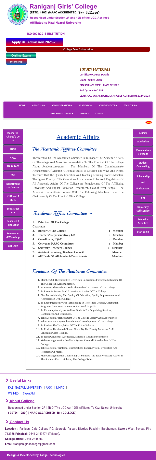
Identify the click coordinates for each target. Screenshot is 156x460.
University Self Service (143, 209)
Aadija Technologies (52, 455)
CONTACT (100, 113)
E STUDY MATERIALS (95, 69)
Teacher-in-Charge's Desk (13, 136)
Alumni (143, 133)
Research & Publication (13, 223)
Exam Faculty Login (91, 80)
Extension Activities (143, 221)
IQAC (13, 149)
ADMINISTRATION (61, 105)
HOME (22, 105)
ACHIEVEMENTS (108, 105)
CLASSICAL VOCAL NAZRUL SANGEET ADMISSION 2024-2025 (115, 95)
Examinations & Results (143, 152)
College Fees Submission (78, 49)
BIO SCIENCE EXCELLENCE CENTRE (99, 85)
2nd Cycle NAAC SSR (91, 90)
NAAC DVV (13, 166)
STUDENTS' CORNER (61, 113)
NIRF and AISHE (13, 198)
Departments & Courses (13, 185)
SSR (13, 175)
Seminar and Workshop (13, 235)
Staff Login (143, 232)
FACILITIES (130, 105)
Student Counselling (143, 164)
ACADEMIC (85, 105)
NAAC (13, 158)
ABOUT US (38, 105)
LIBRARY (84, 113)
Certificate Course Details (94, 74)
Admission (143, 141)
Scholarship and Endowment (143, 182)
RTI (143, 198)
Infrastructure (13, 210)
